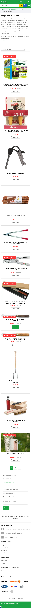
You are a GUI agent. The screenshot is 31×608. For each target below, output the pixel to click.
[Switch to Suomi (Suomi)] (2, 607)
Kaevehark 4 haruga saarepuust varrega (15, 381)
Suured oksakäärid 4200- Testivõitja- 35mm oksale (15, 243)
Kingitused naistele (8, 486)
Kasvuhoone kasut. (6, 553)
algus (7, 41)
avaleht (3, 41)
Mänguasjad (19, 598)
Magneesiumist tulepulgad (15, 173)
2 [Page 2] (15, 468)
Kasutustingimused (6, 548)
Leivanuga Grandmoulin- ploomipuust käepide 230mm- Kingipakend (15, 302)
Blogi (2, 545)
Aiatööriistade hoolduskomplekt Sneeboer (15, 420)
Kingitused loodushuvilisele (10, 489)
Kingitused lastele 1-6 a (9, 475)
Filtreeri (6, 508)
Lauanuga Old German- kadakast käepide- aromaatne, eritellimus (15, 338)
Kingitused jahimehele (9, 493)
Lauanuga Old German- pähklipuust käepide (15, 319)
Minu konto (4, 560)
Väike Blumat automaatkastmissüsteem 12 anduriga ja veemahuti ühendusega (15, 84)
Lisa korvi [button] (16, 91)
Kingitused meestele (8, 482)
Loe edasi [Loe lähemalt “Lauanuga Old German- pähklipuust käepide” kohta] (15, 327)
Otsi (21, 5)
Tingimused (4, 571)
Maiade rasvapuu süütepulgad (15, 216)
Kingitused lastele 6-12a (10, 479)
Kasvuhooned (11, 598)
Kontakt (20, 1)
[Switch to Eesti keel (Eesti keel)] (3, 606)
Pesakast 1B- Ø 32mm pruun (15, 453)
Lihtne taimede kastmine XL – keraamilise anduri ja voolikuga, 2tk (15, 130)
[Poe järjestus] (13, 49)
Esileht (3, 9)
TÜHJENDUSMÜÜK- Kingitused (15, 9)
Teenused (4, 550)
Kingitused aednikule (8, 497)
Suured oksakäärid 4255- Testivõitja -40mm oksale (15, 269)
